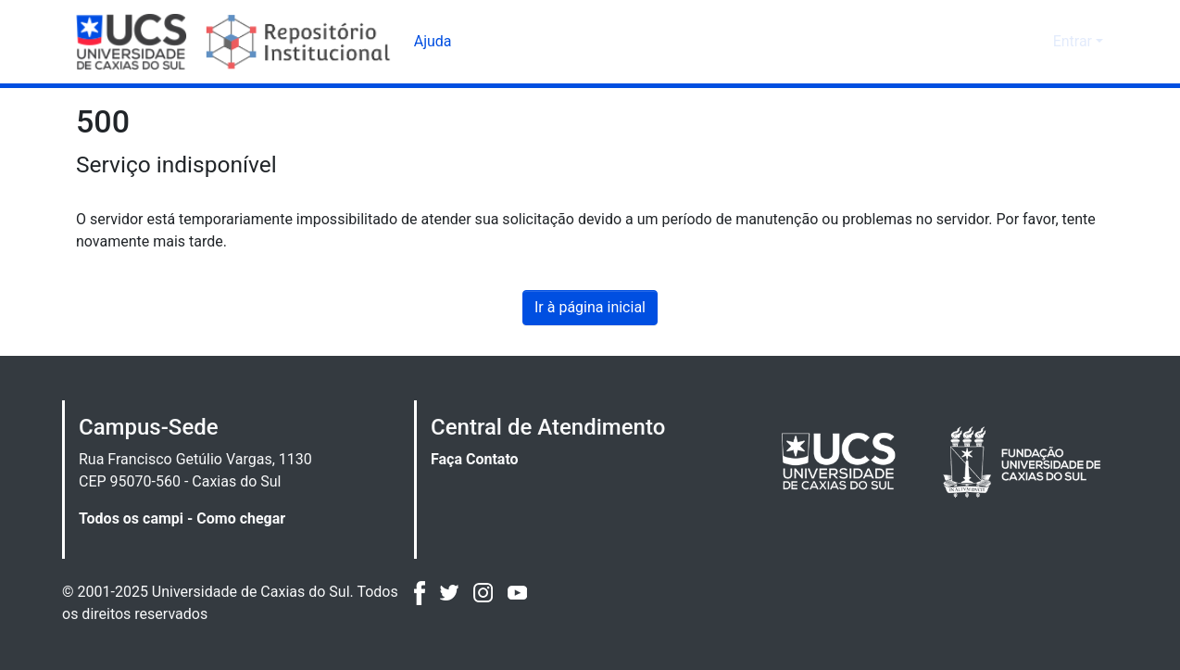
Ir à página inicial (590, 307)
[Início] (235, 42)
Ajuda (433, 42)
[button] (1008, 42)
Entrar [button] (1074, 42)
